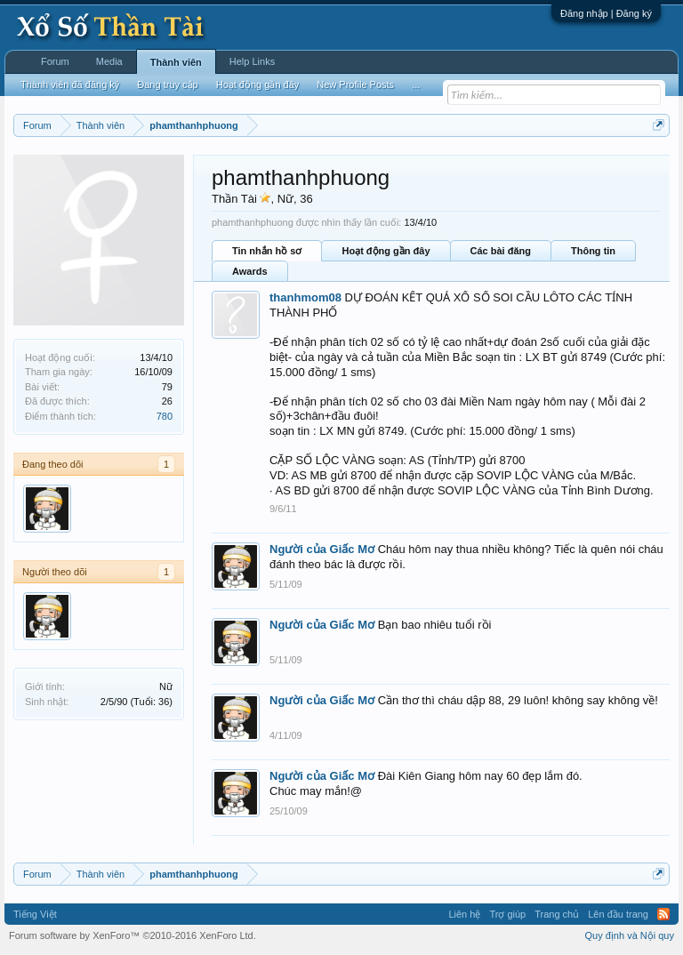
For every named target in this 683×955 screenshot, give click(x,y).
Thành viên (176, 62)
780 (165, 416)
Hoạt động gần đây (386, 250)
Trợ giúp (507, 914)
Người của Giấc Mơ (321, 549)
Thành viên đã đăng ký (69, 84)
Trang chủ (556, 914)
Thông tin (593, 250)
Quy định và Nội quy (630, 935)
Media (109, 61)
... (416, 84)
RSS (663, 914)
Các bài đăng (500, 250)
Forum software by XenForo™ (132, 935)
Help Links (252, 61)
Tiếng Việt (35, 914)
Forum (55, 61)
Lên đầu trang (618, 914)
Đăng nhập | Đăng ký (606, 13)
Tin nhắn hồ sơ (266, 250)
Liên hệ (464, 914)
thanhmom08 (305, 297)
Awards (250, 271)
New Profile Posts (355, 84)
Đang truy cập (167, 84)
